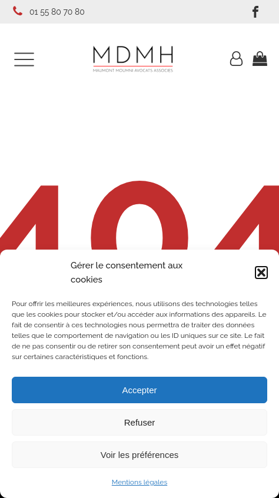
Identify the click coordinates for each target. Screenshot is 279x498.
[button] (261, 272)
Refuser (139, 422)
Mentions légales (139, 482)
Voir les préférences (140, 455)
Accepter (139, 390)
